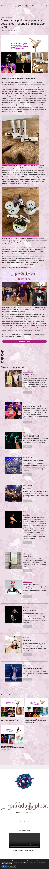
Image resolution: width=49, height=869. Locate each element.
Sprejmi (4, 866)
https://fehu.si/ (18, 111)
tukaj (10, 863)
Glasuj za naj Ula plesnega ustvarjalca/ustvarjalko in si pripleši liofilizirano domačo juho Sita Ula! (12, 747)
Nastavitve (12, 866)
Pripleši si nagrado (5, 17)
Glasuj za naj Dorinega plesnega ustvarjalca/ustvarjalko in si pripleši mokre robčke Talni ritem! (35, 720)
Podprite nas (24, 341)
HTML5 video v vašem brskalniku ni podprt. (24, 840)
